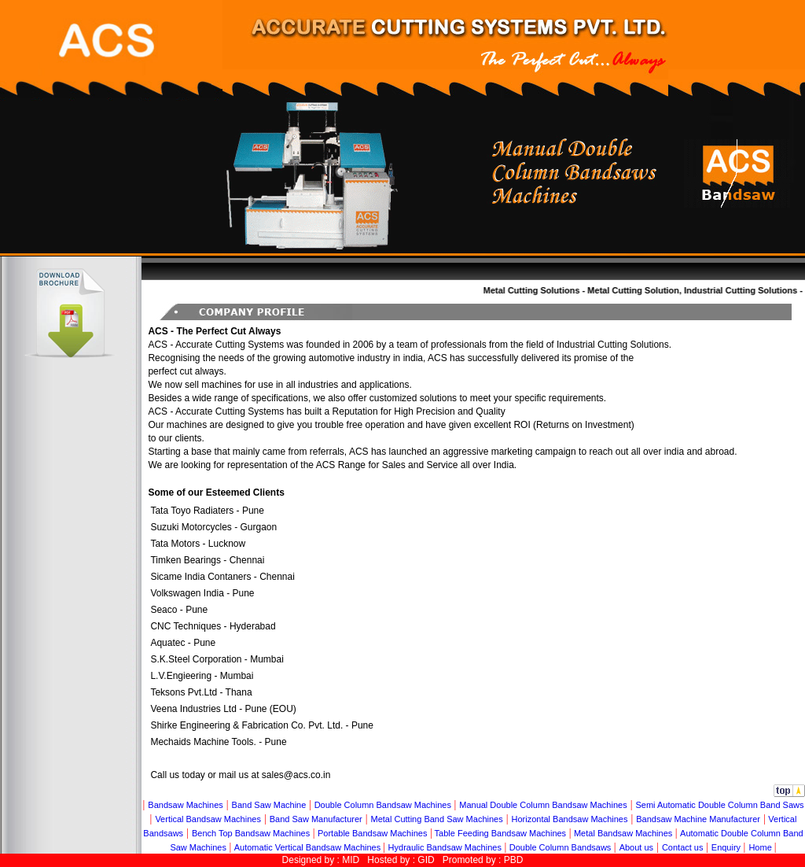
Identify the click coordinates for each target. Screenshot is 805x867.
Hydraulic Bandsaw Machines (445, 847)
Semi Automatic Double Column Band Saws (719, 805)
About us (636, 847)
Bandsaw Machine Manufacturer (698, 819)
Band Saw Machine (269, 805)
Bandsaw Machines (185, 805)
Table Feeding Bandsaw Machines (501, 833)
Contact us (683, 847)
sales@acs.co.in (296, 774)
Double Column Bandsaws (560, 847)
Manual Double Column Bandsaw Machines (543, 805)
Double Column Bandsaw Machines (382, 805)
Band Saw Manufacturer (316, 819)
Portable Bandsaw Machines (372, 833)
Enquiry (726, 847)
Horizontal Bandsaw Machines (570, 819)
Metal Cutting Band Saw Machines (437, 819)
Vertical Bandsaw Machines (208, 819)
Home (761, 847)
